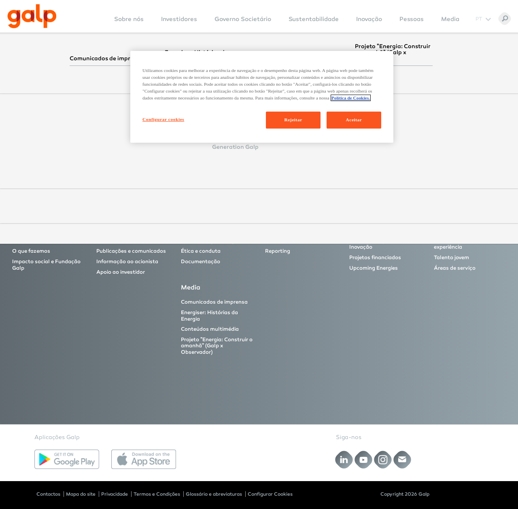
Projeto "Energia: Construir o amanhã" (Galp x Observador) (217, 345)
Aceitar (354, 119)
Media (450, 19)
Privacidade (114, 494)
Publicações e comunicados (131, 251)
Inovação (369, 19)
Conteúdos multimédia (210, 329)
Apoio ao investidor (120, 272)
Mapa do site (81, 494)
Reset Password (185, 157)
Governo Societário (242, 19)
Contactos (48, 494)
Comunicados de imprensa (214, 302)
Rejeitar (293, 119)
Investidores (179, 19)
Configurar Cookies (270, 494)
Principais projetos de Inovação (376, 244)
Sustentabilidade (314, 19)
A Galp (21, 241)
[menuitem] (129, 24)
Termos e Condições (157, 494)
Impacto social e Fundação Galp (46, 264)
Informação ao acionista (127, 261)
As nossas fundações (292, 241)
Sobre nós (129, 19)
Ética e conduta (201, 251)
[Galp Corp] (32, 16)
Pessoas (411, 19)
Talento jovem (451, 257)
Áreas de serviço (455, 268)
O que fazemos (31, 251)
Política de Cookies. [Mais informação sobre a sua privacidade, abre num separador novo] (350, 97)
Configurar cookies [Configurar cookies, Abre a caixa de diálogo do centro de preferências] (163, 119)
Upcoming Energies (373, 268)
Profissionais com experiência (456, 244)
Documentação (200, 261)
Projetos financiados (375, 257)
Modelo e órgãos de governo (216, 241)
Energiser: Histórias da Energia (209, 315)
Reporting (277, 251)
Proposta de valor (118, 241)
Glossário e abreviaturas (214, 494)
